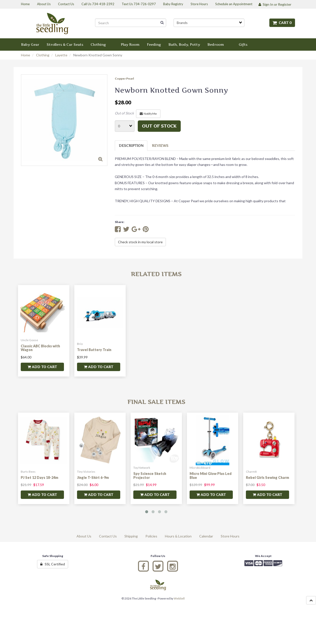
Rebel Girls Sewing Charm (267, 477)
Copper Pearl (124, 78)
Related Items (156, 274)
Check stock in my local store (140, 242)
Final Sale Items (156, 401)
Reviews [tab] (160, 145)
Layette (61, 55)
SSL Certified (52, 564)
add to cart (42, 367)
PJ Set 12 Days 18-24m (39, 477)
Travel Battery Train (94, 350)
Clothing (42, 55)
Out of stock (159, 126)
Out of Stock (124, 113)
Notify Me (148, 113)
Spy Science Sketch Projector (149, 475)
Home (25, 55)
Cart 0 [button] (282, 23)
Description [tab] (131, 145)
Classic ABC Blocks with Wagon (40, 348)
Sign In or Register (274, 4)
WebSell (179, 598)
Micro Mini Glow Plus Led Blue (211, 475)
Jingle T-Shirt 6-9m (93, 477)
